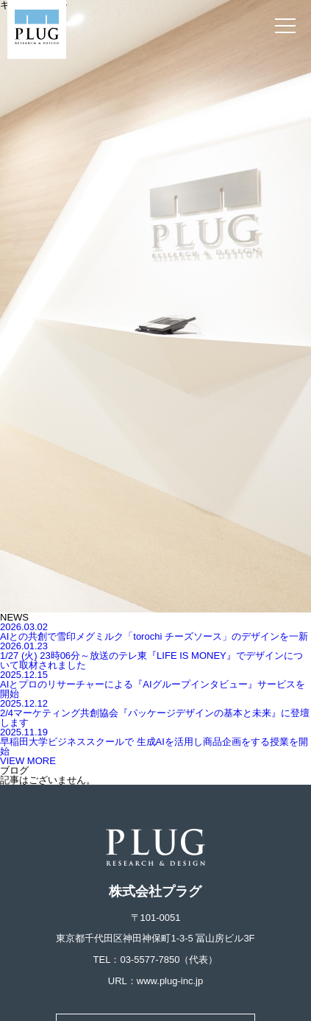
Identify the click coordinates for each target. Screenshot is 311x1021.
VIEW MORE (28, 760)
